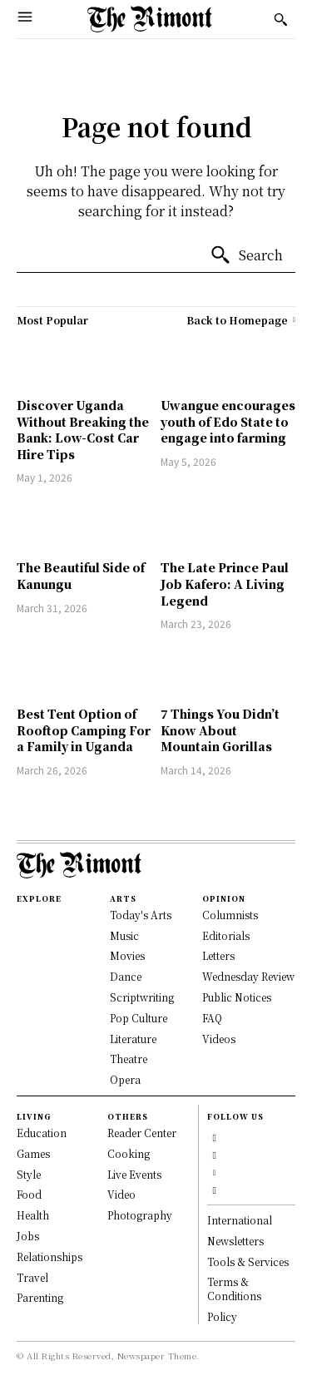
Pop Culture (138, 1018)
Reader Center (141, 1132)
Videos (218, 1038)
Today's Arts (140, 915)
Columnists (230, 915)
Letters (218, 955)
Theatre (128, 1058)
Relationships (49, 1256)
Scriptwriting (142, 997)
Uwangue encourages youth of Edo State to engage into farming (228, 421)
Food (29, 1194)
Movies (127, 955)
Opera (125, 1079)
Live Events (134, 1174)
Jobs (28, 1236)
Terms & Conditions (234, 1288)
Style (29, 1174)
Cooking (128, 1153)
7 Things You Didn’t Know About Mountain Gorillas (220, 729)
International (239, 1220)
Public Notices (236, 997)
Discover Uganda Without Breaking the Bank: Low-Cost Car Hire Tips (83, 430)
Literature (133, 1038)
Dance (125, 976)
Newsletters (235, 1241)
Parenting (40, 1297)
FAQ (212, 1018)
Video (121, 1194)
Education (42, 1132)
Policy (222, 1316)
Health (33, 1215)
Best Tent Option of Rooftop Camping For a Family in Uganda (84, 729)
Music (124, 935)
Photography (139, 1215)
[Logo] (149, 19)
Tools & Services (248, 1261)
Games (33, 1153)
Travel (32, 1277)
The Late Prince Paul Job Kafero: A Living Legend (225, 583)
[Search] (246, 255)
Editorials (226, 935)
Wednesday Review (248, 976)
